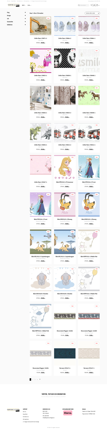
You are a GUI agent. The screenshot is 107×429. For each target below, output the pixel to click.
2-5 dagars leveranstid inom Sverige (38, 1)
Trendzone (54, 5)
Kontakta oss (20, 1)
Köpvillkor (13, 1)
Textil (29, 5)
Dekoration (36, 5)
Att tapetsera (26, 1)
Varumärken (45, 5)
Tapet (23, 5)
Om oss (8, 1)
